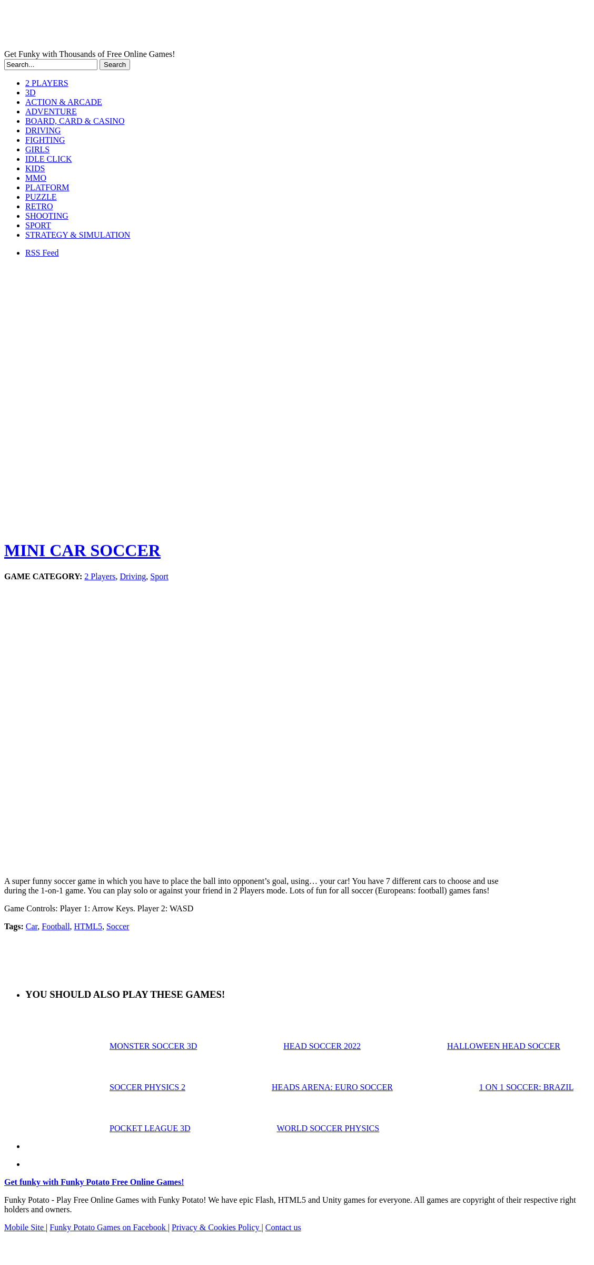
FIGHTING (45, 139)
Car (31, 926)
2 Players (99, 576)
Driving (133, 576)
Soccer (118, 926)
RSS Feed (42, 252)
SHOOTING (46, 215)
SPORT (38, 225)
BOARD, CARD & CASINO (74, 120)
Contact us (283, 1227)
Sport (159, 576)
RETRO (39, 206)
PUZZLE (41, 196)
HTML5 (88, 926)
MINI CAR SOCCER (82, 550)
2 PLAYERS (46, 83)
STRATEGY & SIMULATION (77, 234)
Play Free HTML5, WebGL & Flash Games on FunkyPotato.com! (183, 27)
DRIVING (43, 130)
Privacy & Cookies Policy (217, 1227)
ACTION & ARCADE (63, 102)
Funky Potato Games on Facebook (108, 1227)
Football (56, 926)
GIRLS (37, 149)
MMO (35, 177)
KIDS (35, 168)
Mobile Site (25, 1227)
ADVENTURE (51, 111)
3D (30, 92)
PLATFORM (47, 187)
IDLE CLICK (48, 158)
